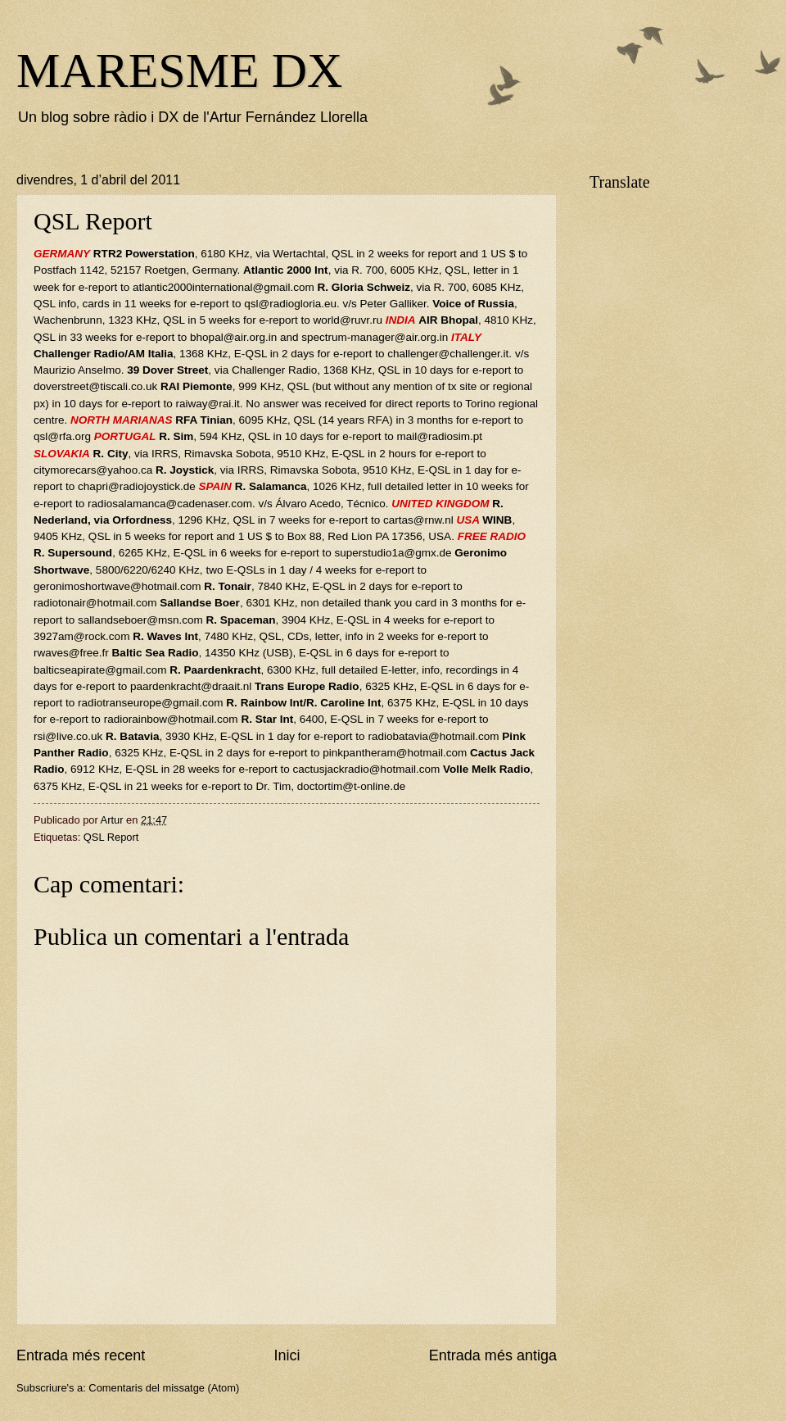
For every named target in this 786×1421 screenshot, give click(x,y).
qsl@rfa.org (62, 436)
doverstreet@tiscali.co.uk (95, 386)
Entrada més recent (80, 1355)
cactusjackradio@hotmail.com (366, 769)
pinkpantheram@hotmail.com (395, 753)
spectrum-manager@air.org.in (374, 337)
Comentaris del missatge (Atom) (163, 1388)
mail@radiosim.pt (439, 436)
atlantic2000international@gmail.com (223, 287)
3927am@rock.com (81, 636)
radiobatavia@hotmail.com (433, 736)
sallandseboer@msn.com (140, 620)
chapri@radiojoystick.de (137, 486)
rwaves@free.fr (71, 653)
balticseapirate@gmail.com (100, 670)
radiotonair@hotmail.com (95, 603)
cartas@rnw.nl (418, 520)
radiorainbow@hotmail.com (171, 719)
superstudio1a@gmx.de (393, 553)
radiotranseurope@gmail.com (151, 703)
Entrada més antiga (493, 1355)
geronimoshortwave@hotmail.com (117, 586)
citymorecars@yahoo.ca (93, 470)
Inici (286, 1355)
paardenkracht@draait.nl (190, 686)
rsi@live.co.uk (68, 736)
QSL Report (111, 837)
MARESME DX (179, 70)
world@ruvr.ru (348, 320)
